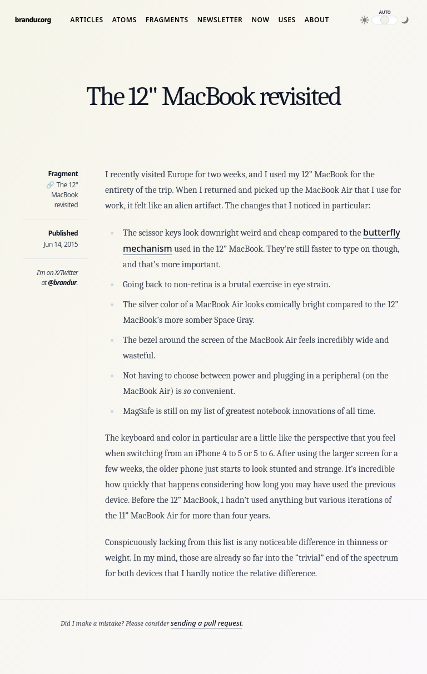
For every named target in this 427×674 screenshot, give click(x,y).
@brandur (62, 282)
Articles (86, 20)
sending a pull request (206, 623)
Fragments (167, 20)
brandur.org (33, 20)
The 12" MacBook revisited (62, 194)
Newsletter (220, 20)
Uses (287, 20)
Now (260, 20)
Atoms (124, 20)
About (317, 20)
